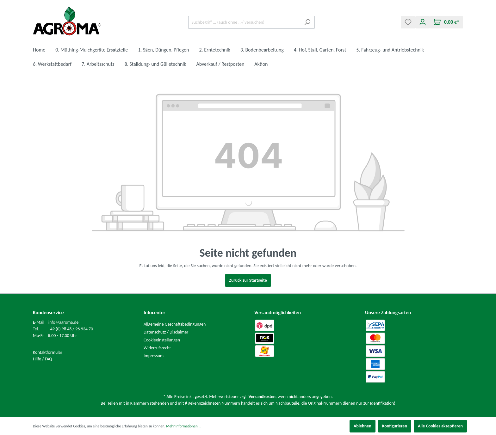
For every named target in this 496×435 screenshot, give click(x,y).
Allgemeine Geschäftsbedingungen (175, 324)
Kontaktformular (47, 352)
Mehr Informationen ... (183, 426)
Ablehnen (362, 426)
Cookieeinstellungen (162, 340)
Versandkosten (262, 396)
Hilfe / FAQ (42, 359)
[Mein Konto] (422, 22)
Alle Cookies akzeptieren (440, 426)
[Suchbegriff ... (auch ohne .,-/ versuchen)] (244, 22)
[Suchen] (307, 22)
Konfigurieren (394, 426)
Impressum (154, 355)
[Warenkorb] (446, 22)
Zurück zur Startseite (248, 280)
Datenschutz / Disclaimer (166, 332)
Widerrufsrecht (157, 348)
